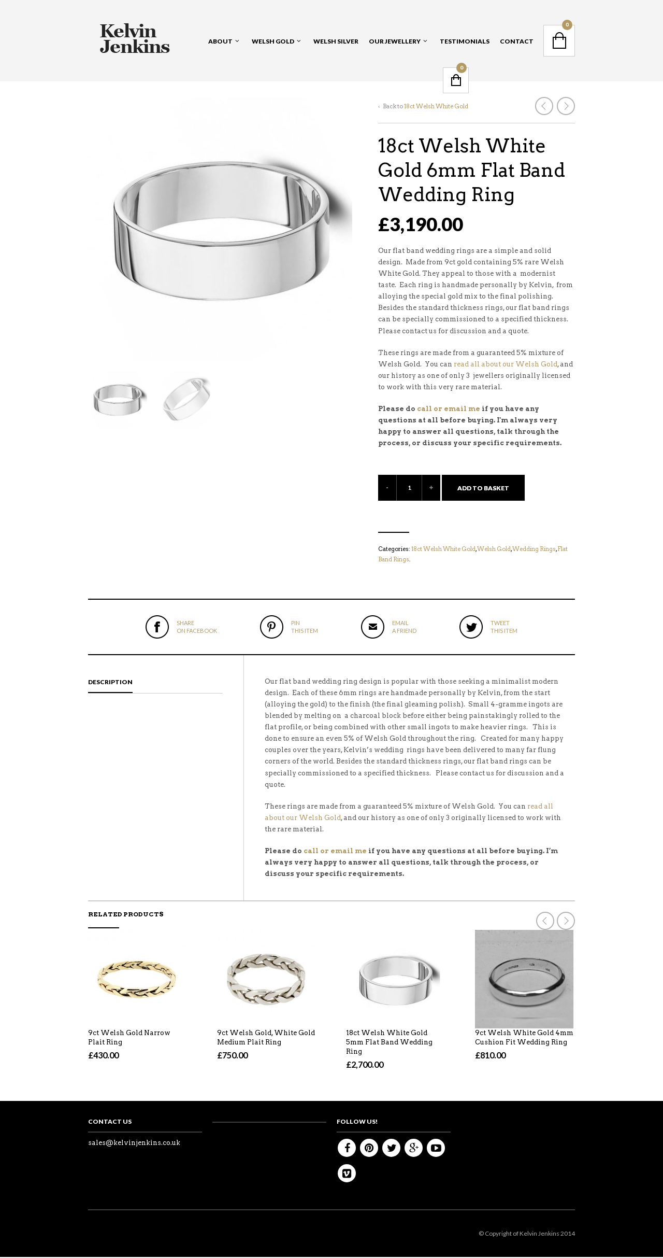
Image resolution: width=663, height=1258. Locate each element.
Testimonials (464, 41)
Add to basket (483, 488)
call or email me (448, 409)
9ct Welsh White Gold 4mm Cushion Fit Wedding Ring (524, 1038)
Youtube (436, 1149)
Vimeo (347, 1174)
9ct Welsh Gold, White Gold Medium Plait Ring (266, 1038)
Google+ (413, 1149)
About (220, 41)
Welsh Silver (335, 41)
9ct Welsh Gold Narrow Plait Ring (129, 1038)
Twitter (391, 1149)
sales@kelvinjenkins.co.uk (134, 1144)
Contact (517, 41)
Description (110, 683)
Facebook (347, 1149)
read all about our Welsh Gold (505, 364)
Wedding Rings (534, 549)
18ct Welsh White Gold (436, 106)
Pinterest (369, 1149)
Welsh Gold (273, 41)
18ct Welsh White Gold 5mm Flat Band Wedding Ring (389, 1043)
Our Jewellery (395, 41)
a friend (404, 626)
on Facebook (197, 626)
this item (304, 626)
